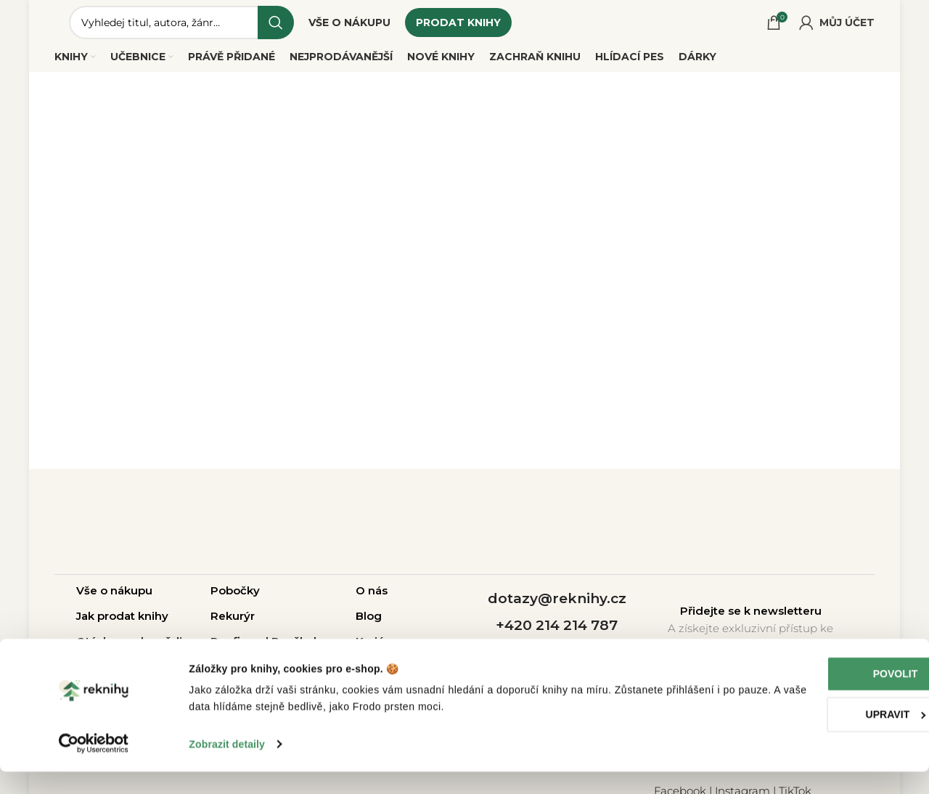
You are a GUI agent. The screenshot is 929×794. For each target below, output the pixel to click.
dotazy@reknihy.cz (557, 606)
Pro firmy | (240, 648)
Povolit (807, 697)
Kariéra (375, 648)
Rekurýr (232, 623)
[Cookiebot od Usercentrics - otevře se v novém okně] (93, 766)
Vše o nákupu (114, 598)
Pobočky (235, 598)
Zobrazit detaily (227, 766)
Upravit (808, 737)
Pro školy (297, 648)
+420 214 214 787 (557, 632)
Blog (369, 623)
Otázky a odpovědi (129, 648)
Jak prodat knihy (122, 623)
